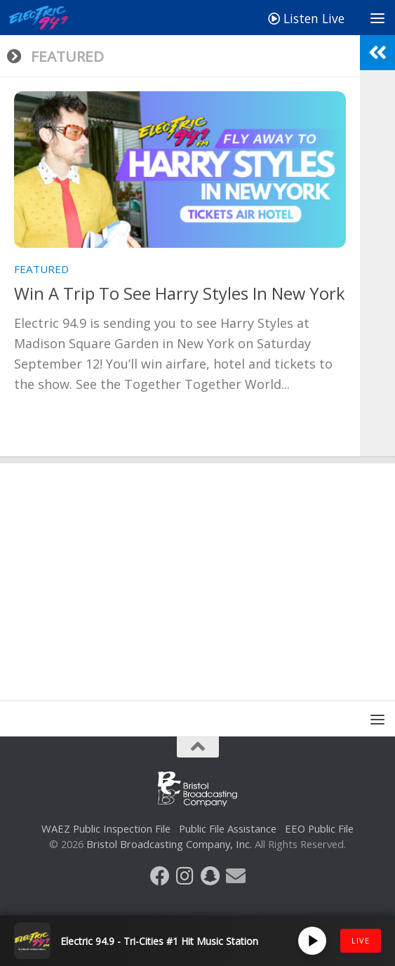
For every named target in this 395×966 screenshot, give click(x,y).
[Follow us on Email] (236, 876)
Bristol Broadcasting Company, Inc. (169, 844)
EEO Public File (319, 828)
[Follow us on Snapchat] (210, 876)
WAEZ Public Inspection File (105, 828)
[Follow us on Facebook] (160, 876)
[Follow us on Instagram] (185, 876)
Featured (41, 269)
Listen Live (306, 18)
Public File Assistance (227, 828)
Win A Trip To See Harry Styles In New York (179, 293)
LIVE (361, 940)
